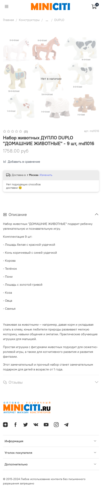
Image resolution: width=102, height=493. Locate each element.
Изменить (46, 175)
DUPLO (59, 20)
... (47, 20)
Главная (8, 20)
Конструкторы (29, 20)
